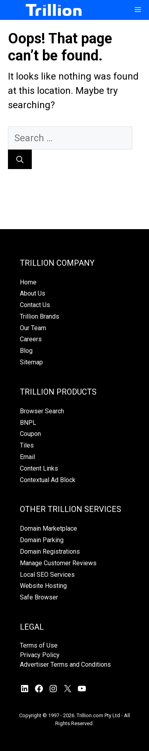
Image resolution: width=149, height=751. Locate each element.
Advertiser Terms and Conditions (65, 664)
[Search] (20, 159)
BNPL (28, 422)
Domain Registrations (50, 551)
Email (27, 457)
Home (28, 282)
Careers (31, 339)
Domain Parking (42, 540)
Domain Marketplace (48, 528)
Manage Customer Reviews (58, 563)
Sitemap (31, 362)
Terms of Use (39, 645)
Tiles (27, 445)
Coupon (30, 434)
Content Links (39, 468)
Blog (26, 350)
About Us (32, 293)
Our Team (33, 328)
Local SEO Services (47, 574)
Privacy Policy (40, 655)
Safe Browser (39, 597)
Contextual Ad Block (47, 480)
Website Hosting (43, 586)
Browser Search (42, 411)
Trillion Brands (39, 316)
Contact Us (35, 305)
